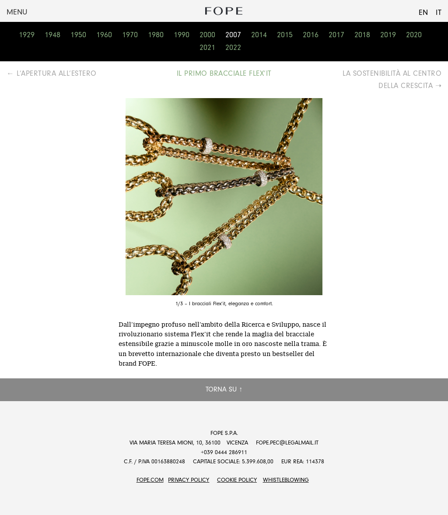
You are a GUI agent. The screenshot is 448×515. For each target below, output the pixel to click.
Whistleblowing (286, 479)
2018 (362, 34)
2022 (233, 47)
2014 (259, 34)
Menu (17, 12)
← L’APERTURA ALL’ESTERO (52, 73)
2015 (285, 34)
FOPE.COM (150, 479)
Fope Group (224, 11)
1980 (156, 34)
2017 (336, 34)
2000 (207, 34)
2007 (233, 34)
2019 (388, 34)
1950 (78, 34)
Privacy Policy (188, 479)
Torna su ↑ (224, 389)
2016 (310, 34)
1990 (181, 34)
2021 (207, 47)
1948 (52, 34)
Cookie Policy (237, 479)
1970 (130, 34)
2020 (414, 34)
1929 (27, 34)
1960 (104, 34)
